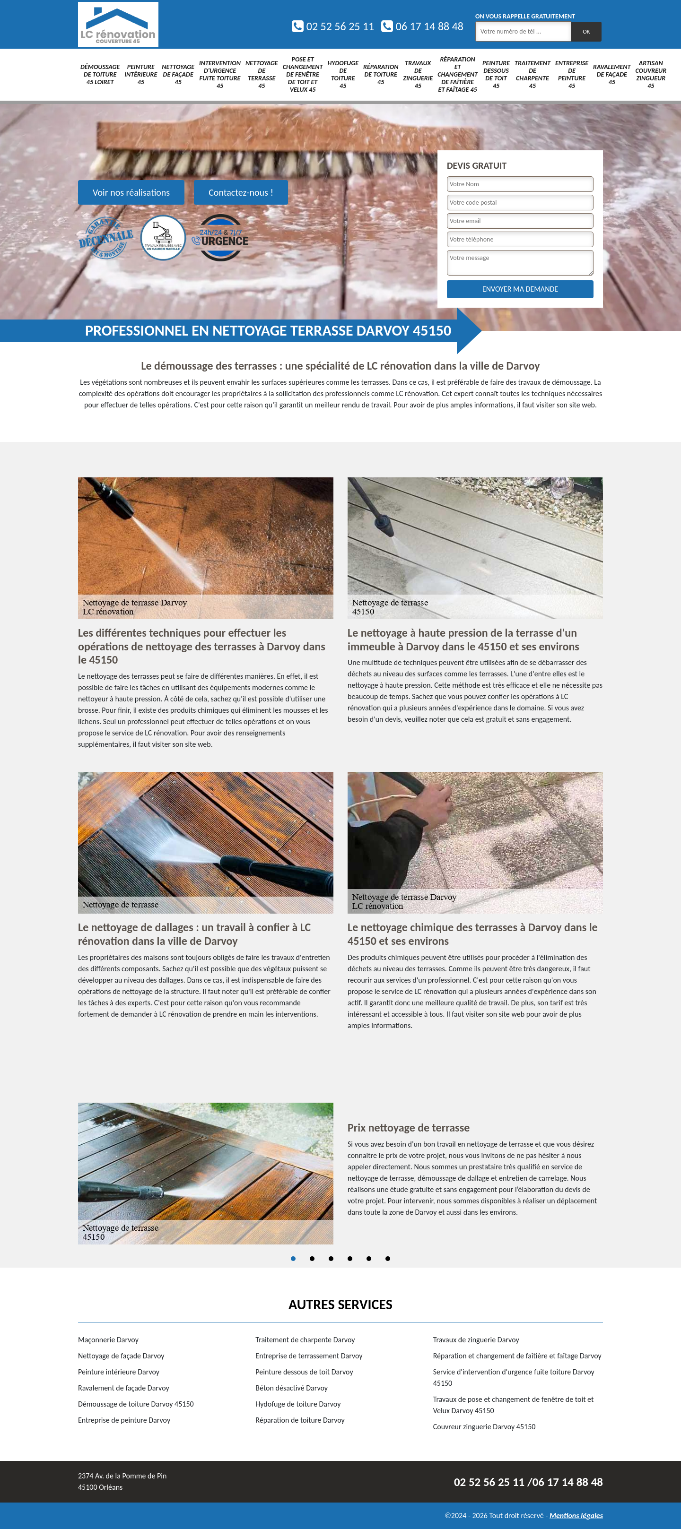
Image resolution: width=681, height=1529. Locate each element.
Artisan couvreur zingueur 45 (650, 74)
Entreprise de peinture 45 (571, 74)
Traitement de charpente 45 (532, 74)
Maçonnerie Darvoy (108, 1339)
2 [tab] (312, 1258)
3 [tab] (331, 1258)
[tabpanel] (340, 1173)
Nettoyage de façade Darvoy (121, 1355)
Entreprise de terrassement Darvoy (308, 1355)
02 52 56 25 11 (333, 26)
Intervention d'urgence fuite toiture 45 (220, 74)
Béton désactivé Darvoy (291, 1387)
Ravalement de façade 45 (611, 74)
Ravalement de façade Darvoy (123, 1387)
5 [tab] (369, 1258)
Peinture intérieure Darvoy (118, 1371)
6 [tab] (387, 1258)
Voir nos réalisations (131, 192)
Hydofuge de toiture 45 (342, 74)
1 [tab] (293, 1258)
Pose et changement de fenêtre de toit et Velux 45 (303, 74)
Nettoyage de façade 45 (178, 74)
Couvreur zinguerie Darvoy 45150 (484, 1426)
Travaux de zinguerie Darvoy (476, 1339)
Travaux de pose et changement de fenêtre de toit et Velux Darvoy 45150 (513, 1405)
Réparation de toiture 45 (380, 74)
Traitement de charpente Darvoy (305, 1339)
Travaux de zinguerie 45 (418, 74)
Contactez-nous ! (241, 192)
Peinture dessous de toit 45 (496, 74)
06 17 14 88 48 (422, 26)
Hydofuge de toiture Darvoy (297, 1403)
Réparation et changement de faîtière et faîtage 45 (457, 74)
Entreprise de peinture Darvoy (124, 1420)
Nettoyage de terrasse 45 (261, 74)
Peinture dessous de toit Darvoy (304, 1371)
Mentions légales (576, 1515)
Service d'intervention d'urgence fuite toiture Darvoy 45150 (513, 1377)
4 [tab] (350, 1258)
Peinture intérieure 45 (140, 74)
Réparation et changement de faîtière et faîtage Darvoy (517, 1355)
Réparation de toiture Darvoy (300, 1420)
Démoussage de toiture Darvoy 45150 (136, 1403)
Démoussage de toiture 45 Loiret (100, 74)
